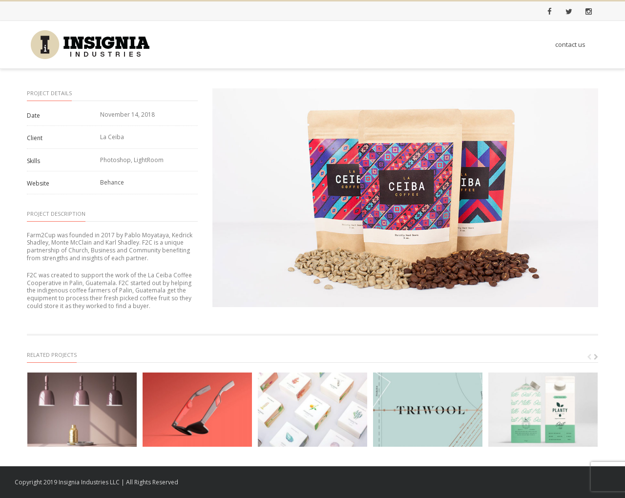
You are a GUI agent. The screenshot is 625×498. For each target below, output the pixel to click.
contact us (570, 44)
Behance (112, 182)
